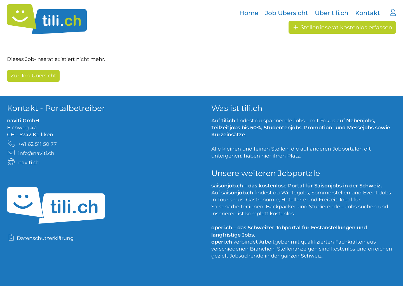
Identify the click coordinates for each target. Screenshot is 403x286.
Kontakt (367, 13)
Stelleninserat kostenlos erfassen (342, 27)
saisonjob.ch (227, 186)
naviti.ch (28, 162)
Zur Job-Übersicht (33, 76)
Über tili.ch (331, 13)
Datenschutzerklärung (45, 238)
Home (248, 13)
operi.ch (221, 228)
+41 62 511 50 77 (37, 144)
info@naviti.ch (36, 153)
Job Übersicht (286, 13)
